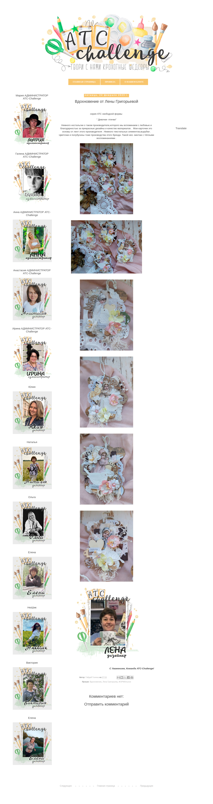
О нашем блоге (134, 82)
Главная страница (84, 82)
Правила (110, 82)
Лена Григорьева (110, 682)
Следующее (66, 786)
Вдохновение (96, 682)
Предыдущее (146, 786)
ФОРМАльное (125, 682)
